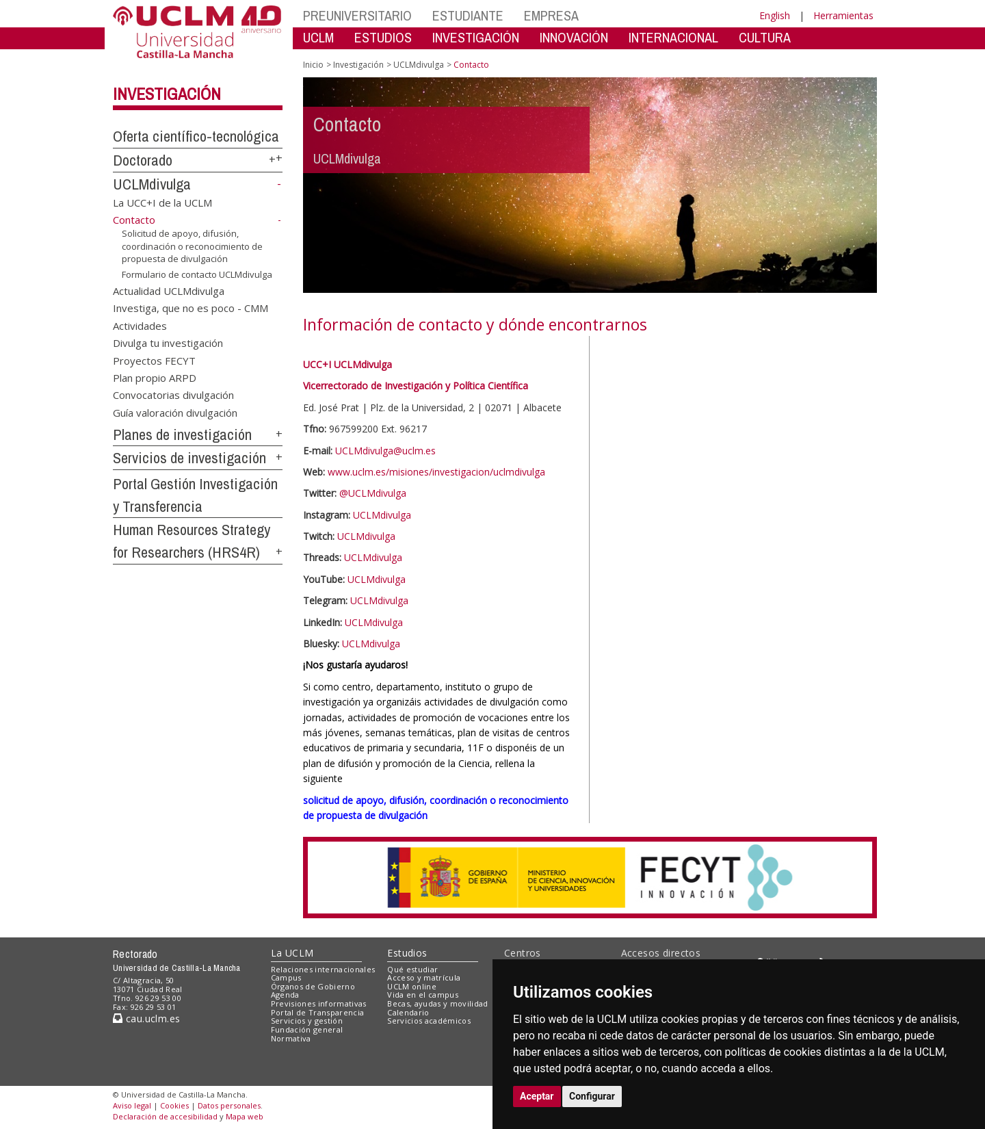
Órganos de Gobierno (313, 986)
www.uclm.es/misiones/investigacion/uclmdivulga (436, 471)
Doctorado (142, 160)
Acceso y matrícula (423, 977)
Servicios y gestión (307, 1020)
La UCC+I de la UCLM (162, 202)
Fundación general (307, 1029)
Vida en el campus (422, 994)
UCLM (318, 37)
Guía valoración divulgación (175, 412)
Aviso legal (132, 1105)
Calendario (408, 1012)
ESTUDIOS (383, 37)
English (774, 15)
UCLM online (411, 986)
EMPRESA (551, 15)
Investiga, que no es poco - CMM (190, 308)
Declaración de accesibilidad (165, 1116)
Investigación (167, 94)
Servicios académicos (429, 1020)
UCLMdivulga (152, 184)
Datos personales (229, 1105)
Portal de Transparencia (318, 1012)
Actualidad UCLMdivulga (168, 290)
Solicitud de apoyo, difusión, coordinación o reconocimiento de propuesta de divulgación (192, 246)
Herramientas (843, 15)
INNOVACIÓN (574, 37)
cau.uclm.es (146, 1018)
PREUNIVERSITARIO (357, 15)
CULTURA (765, 37)
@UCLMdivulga (372, 492)
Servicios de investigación (189, 457)
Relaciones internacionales (323, 969)
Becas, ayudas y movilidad (437, 1003)
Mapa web (244, 1116)
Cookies (174, 1105)
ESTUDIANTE (467, 15)
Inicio (313, 64)
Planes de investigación (182, 434)
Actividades (140, 325)
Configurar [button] (592, 1096)
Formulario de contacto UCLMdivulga (197, 274)
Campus (286, 977)
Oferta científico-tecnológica (196, 136)
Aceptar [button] (537, 1096)
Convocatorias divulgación (173, 395)
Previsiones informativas (319, 1003)
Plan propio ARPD (154, 378)
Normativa (291, 1038)
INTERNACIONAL (673, 37)
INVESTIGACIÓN (475, 37)
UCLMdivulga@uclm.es (385, 450)
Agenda (285, 994)
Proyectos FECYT (154, 360)
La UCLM (292, 952)
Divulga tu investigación (168, 343)
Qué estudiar (412, 969)
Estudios (407, 952)
